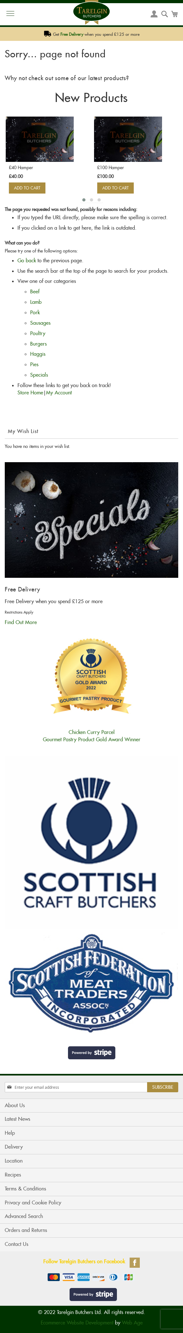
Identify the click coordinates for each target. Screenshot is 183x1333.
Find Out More (21, 622)
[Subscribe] (162, 1087)
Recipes (13, 1174)
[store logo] (91, 12)
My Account (59, 392)
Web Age (132, 1322)
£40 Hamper (21, 167)
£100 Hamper (110, 167)
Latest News (17, 1119)
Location (14, 1161)
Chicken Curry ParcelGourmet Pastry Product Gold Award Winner (91, 732)
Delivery (14, 1147)
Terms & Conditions (25, 1188)
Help (10, 1133)
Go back (26, 260)
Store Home (30, 392)
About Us (15, 1105)
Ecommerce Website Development (77, 1322)
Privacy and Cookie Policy (33, 1202)
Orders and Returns (26, 1230)
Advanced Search (24, 1216)
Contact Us (16, 1244)
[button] (84, 200)
